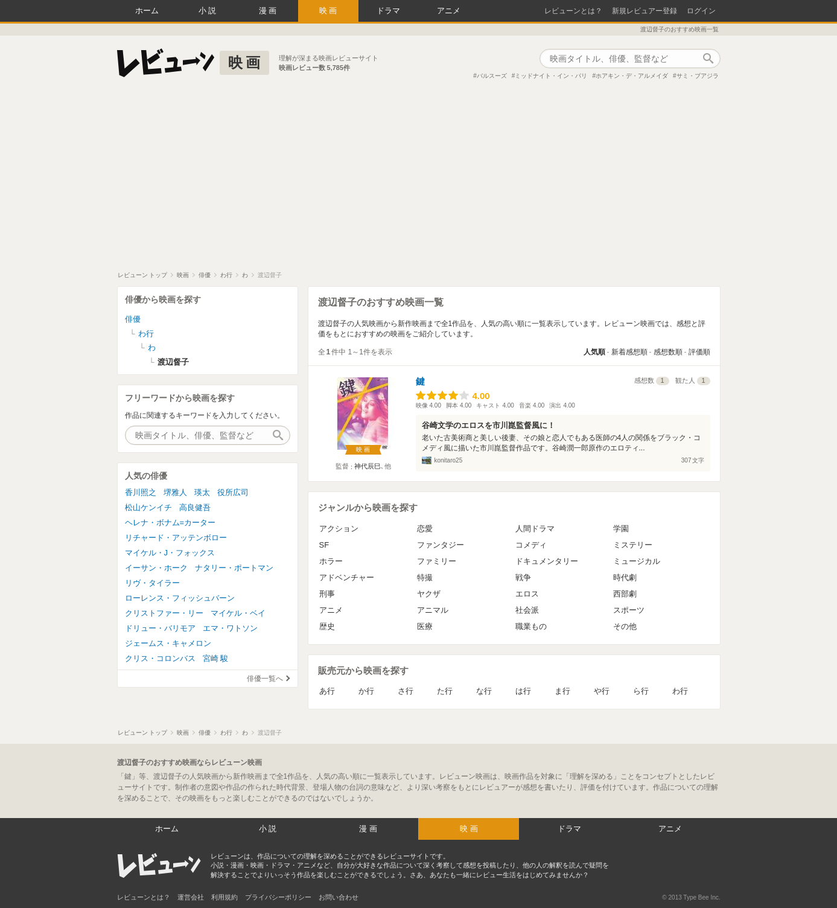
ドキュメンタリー (546, 561)
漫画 (269, 10)
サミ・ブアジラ (697, 75)
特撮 (425, 577)
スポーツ (628, 610)
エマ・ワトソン (230, 628)
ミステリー (632, 544)
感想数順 (668, 352)
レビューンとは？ (573, 11)
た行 (445, 690)
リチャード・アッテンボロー (176, 537)
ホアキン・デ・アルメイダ (632, 75)
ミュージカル (636, 561)
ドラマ (388, 10)
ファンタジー (440, 544)
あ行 (327, 690)
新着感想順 (629, 352)
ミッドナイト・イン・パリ (551, 75)
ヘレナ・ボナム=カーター (170, 522)
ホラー (331, 561)
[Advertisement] (419, 180)
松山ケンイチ (148, 507)
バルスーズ (492, 75)
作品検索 (708, 58)
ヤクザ (429, 593)
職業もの (531, 626)
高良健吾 (195, 507)
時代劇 (625, 577)
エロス (527, 593)
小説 (209, 10)
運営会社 (190, 897)
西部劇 (625, 593)
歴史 (327, 626)
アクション (338, 528)
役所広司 (233, 492)
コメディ (531, 544)
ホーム (147, 10)
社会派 (527, 610)
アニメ (448, 10)
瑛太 (202, 492)
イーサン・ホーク (156, 567)
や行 (601, 690)
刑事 (327, 593)
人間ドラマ (535, 528)
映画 (329, 10)
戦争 (523, 577)
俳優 (133, 319)
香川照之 (140, 492)
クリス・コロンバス (160, 658)
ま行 (562, 690)
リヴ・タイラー (152, 582)
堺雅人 (175, 492)
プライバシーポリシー (278, 897)
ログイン (701, 11)
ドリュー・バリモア (160, 628)
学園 (621, 528)
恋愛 (425, 528)
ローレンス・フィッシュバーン (180, 598)
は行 (523, 690)
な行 (484, 690)
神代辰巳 (367, 466)
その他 (625, 626)
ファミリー (436, 561)
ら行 (641, 690)
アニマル (432, 610)
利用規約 (224, 897)
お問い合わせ (338, 897)
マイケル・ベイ (238, 613)
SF (324, 544)
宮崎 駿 (216, 658)
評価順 (699, 352)
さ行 (405, 690)
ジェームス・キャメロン (168, 643)
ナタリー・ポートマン (234, 567)
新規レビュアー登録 (644, 11)
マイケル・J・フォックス (170, 552)
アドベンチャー (346, 577)
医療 (425, 626)
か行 (366, 690)
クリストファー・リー (164, 613)
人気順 (594, 352)
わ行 (680, 690)
